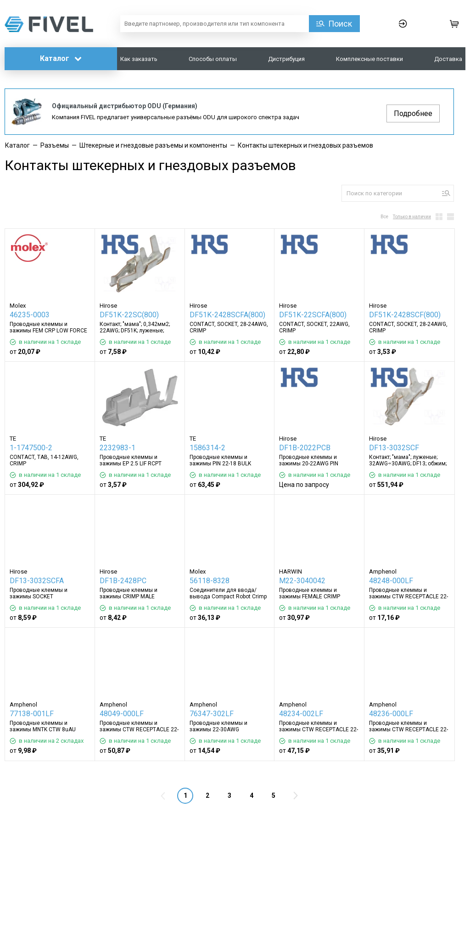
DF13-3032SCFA (37, 580)
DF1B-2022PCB (304, 447)
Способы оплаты (213, 58)
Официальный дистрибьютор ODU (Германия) (124, 106)
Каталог (61, 58)
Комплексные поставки (369, 58)
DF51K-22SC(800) (129, 314)
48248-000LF (391, 580)
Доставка (448, 58)
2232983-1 (117, 447)
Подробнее (413, 113)
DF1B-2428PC (123, 580)
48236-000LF (391, 713)
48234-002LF (301, 713)
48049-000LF (122, 713)
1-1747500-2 (31, 447)
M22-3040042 (302, 580)
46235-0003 (30, 314)
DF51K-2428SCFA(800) (227, 314)
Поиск (340, 23)
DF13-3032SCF (394, 447)
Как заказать (138, 58)
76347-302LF (212, 713)
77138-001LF (32, 713)
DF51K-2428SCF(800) (405, 314)
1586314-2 (207, 447)
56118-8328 (209, 580)
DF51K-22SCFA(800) (313, 314)
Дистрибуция (286, 58)
